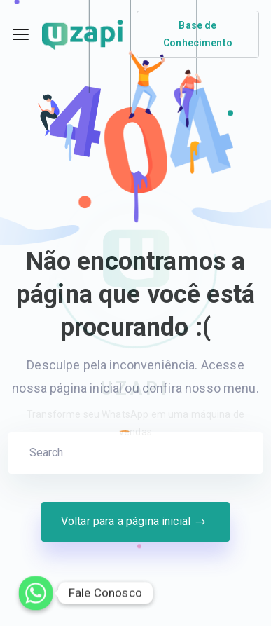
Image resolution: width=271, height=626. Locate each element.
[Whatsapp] (35, 593)
